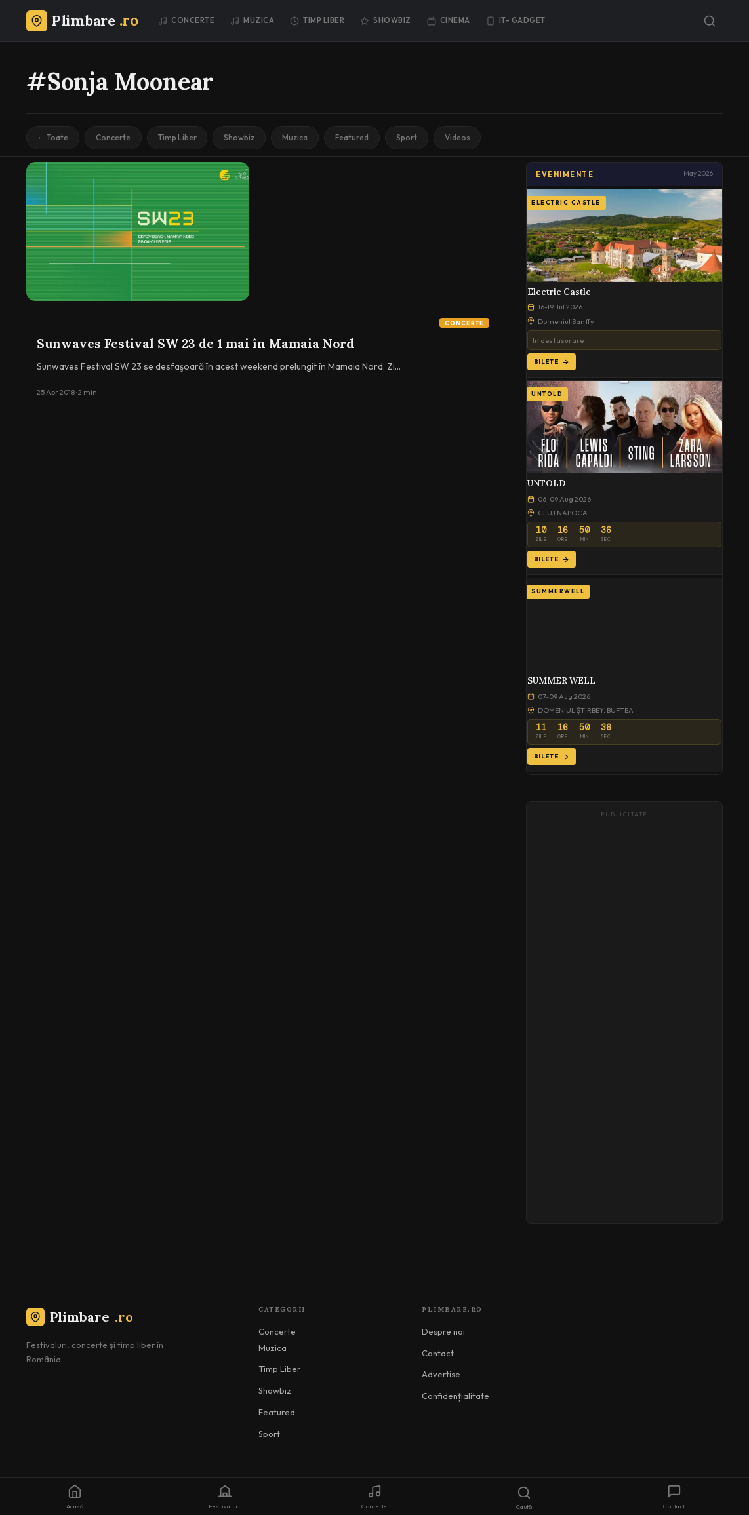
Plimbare (79, 1317)
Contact (438, 1353)
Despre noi (443, 1331)
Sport (409, 137)
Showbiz (385, 20)
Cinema (448, 20)
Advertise (441, 1374)
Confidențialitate (455, 1395)
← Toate (52, 137)
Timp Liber (317, 20)
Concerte (186, 20)
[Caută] (710, 21)
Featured (354, 137)
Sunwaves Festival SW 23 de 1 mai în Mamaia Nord (195, 343)
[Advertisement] (624, 1018)
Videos (461, 137)
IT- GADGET (516, 20)
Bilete (551, 361)
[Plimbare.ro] (82, 20)
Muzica (252, 20)
